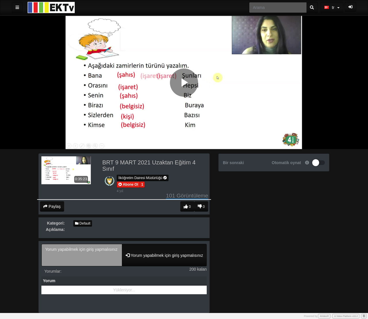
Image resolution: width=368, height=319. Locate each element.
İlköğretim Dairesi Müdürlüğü (142, 178)
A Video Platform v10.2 (346, 316)
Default (82, 223)
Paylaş (52, 206)
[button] (128, 184)
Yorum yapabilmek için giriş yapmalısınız (81, 255)
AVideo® (324, 316)
